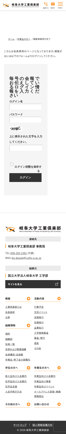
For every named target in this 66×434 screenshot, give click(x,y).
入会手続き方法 (13, 391)
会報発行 (39, 317)
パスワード (16, 114)
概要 (7, 298)
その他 (37, 348)
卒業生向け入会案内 (44, 376)
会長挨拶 (10, 312)
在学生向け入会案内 (16, 381)
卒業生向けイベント (44, 386)
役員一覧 (10, 344)
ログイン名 (16, 101)
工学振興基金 (41, 332)
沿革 (7, 317)
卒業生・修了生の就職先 (17, 359)
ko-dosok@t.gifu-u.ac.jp (26, 257)
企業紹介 (39, 327)
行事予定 (39, 307)
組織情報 (10, 325)
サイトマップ (20, 425)
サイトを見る (15, 284)
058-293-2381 (19, 253)
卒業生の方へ (41, 367)
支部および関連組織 (15, 349)
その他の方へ (12, 404)
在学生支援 (11, 386)
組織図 (8, 338)
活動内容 (39, 298)
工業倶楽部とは (13, 307)
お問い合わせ (41, 404)
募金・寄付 (39, 338)
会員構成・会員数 (14, 354)
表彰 (36, 343)
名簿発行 (39, 322)
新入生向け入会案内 (16, 376)
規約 (7, 333)
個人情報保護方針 (42, 425)
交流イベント (40, 312)
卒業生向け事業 (42, 381)
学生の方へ (11, 367)
